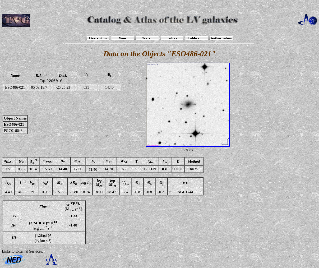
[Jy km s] (43, 238)
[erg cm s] (43, 225)
